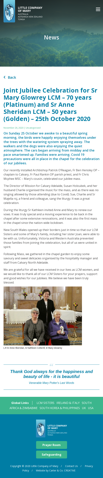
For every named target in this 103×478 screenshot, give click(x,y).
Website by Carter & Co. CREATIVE (55, 470)
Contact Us (71, 466)
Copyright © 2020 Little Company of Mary (34, 466)
